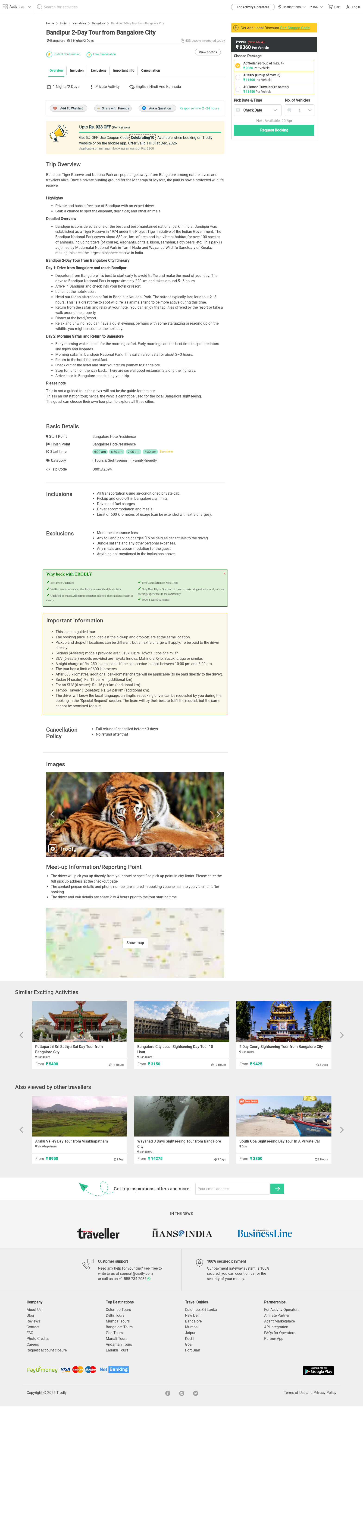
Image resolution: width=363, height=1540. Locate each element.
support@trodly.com (136, 1407)
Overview (56, 155)
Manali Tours (116, 1472)
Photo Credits (38, 1472)
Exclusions (98, 155)
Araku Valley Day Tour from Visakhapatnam (71, 1275)
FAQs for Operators (279, 1466)
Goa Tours (114, 1466)
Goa (188, 1478)
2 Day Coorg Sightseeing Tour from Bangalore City (281, 1180)
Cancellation (150, 155)
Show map (135, 1076)
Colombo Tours (118, 1443)
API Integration (276, 1460)
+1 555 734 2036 (135, 1412)
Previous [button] (72, 948)
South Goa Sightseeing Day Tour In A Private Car (279, 1275)
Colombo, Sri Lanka (201, 1443)
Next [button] (197, 948)
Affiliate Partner (276, 1449)
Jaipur (190, 1466)
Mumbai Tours (118, 1455)
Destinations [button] (292, 7)
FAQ (30, 1466)
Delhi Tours (115, 1449)
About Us (34, 1443)
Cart (334, 6)
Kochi (189, 1472)
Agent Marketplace (279, 1455)
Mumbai (192, 1460)
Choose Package (248, 56)
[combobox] (258, 110)
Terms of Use (294, 1526)
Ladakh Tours (117, 1484)
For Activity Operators (253, 7)
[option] (135, 948)
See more (166, 585)
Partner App (273, 1472)
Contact (33, 1460)
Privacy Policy (324, 1526)
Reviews (33, 1455)
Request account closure (47, 1484)
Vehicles (297, 100)
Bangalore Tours (119, 1460)
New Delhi (193, 1449)
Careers (33, 1478)
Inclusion (77, 155)
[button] (317, 7)
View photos (208, 136)
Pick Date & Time (248, 100)
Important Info (123, 155)
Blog (30, 1449)
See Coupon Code (295, 28)
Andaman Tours (119, 1478)
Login (353, 7)
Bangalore (193, 1455)
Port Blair (192, 1484)
